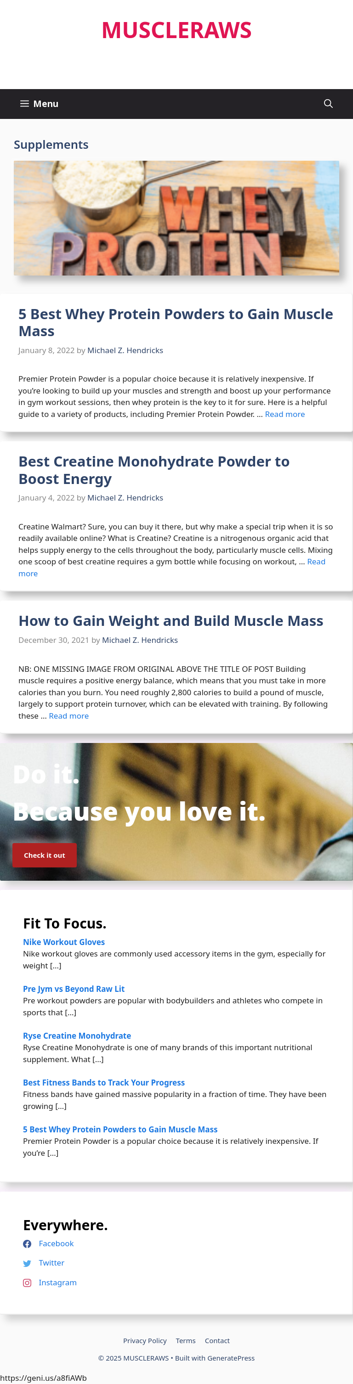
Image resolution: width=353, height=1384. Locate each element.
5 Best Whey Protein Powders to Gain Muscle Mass (175, 322)
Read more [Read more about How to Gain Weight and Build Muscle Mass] (69, 715)
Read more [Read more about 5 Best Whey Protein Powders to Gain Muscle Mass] (285, 414)
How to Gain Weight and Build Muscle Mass (171, 620)
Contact (217, 1340)
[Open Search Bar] (328, 104)
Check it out (44, 855)
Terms (186, 1340)
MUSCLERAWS (176, 30)
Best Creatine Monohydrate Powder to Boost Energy (154, 469)
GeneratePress (231, 1357)
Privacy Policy (145, 1340)
